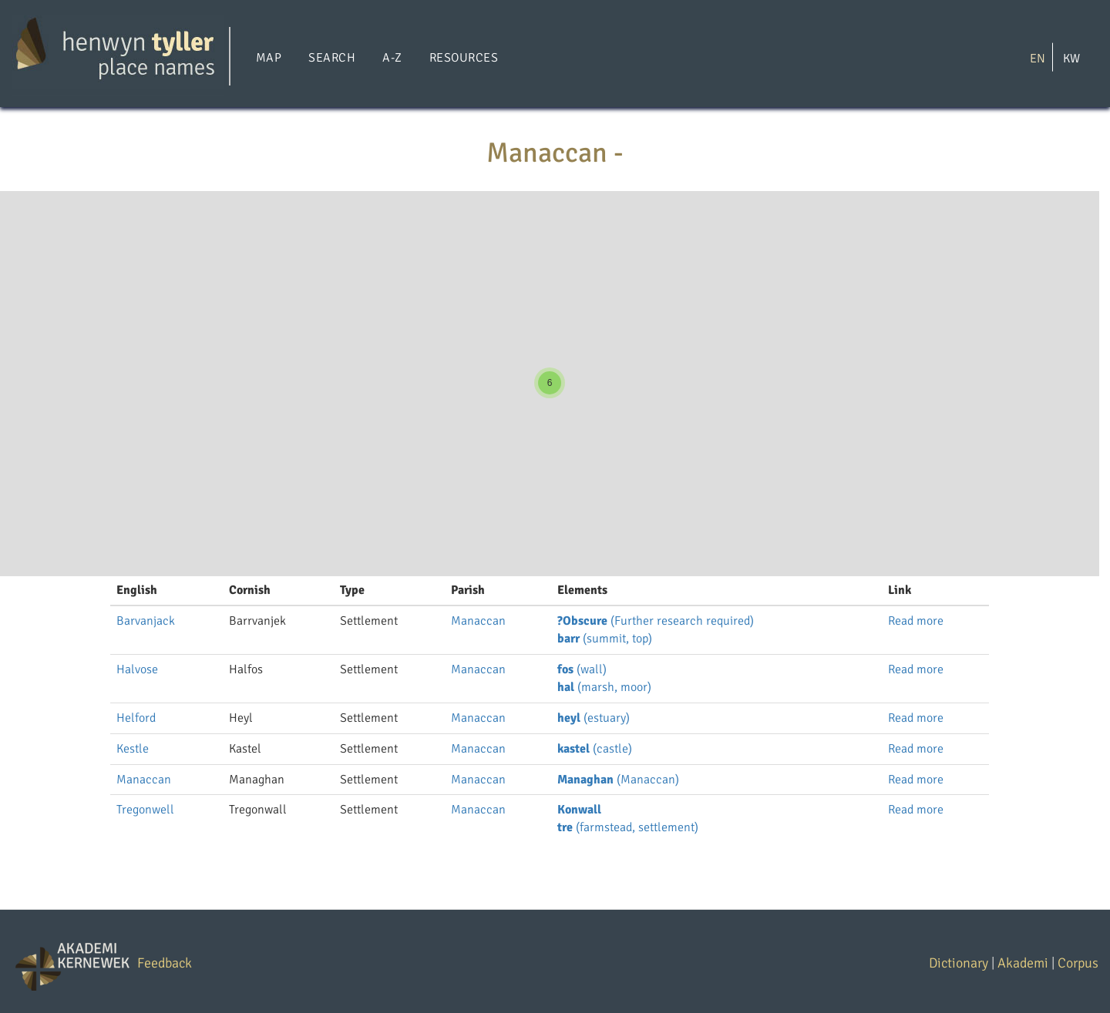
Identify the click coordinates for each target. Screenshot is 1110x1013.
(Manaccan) (618, 779)
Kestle (132, 748)
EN (1037, 57)
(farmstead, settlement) (627, 827)
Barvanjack (145, 621)
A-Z (392, 57)
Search (331, 57)
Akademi (1022, 962)
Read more (916, 621)
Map (268, 57)
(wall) (582, 669)
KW (1071, 57)
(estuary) (593, 718)
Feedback (164, 962)
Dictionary (958, 962)
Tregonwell (145, 809)
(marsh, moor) (604, 687)
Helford (136, 718)
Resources (463, 57)
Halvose (137, 669)
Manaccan (478, 621)
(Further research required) (655, 621)
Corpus (1078, 962)
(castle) (594, 748)
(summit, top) (604, 638)
